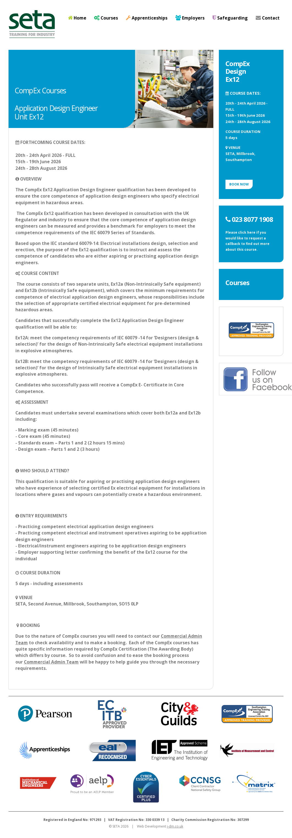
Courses (106, 18)
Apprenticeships (146, 18)
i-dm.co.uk (175, 826)
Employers (190, 18)
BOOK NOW (239, 184)
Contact (268, 18)
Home (77, 18)
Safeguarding (230, 18)
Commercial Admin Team (51, 662)
